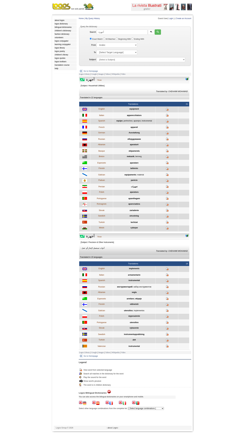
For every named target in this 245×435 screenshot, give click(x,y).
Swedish (101, 216)
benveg (138, 156)
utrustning (134, 216)
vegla (134, 292)
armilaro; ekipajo (134, 299)
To (95, 52)
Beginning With (123, 39)
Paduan (101, 180)
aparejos (137, 121)
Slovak (101, 210)
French (102, 127)
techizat (134, 222)
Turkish (102, 222)
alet (134, 340)
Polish (101, 192)
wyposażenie (134, 316)
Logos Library (84, 74)
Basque (101, 151)
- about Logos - (112, 428)
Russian (101, 139)
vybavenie (134, 328)
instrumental (147, 121)
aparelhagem (134, 198)
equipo (119, 121)
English (102, 109)
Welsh (101, 228)
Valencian (102, 346)
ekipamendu (134, 151)
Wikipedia (116, 74)
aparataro (134, 163)
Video (123, 74)
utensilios (128, 310)
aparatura (134, 192)
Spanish (101, 121)
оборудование (134, 139)
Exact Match (96, 39)
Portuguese (101, 198)
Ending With (137, 39)
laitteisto (134, 168)
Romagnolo (101, 204)
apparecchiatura (134, 115)
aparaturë (134, 144)
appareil (134, 127)
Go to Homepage (91, 71)
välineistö (134, 304)
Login (171, 18)
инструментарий (124, 287)
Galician (101, 175)
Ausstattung (134, 133)
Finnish (102, 168)
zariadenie (134, 210)
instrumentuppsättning (134, 334)
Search (93, 32)
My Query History (92, 18)
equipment (134, 109)
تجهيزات (134, 187)
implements (134, 268)
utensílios (134, 322)
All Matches (109, 39)
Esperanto (101, 163)
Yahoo (107, 74)
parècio (134, 180)
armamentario (134, 275)
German (101, 133)
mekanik (130, 156)
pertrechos (128, 121)
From (93, 45)
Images (101, 74)
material (140, 175)
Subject (92, 59)
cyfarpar (134, 228)
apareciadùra (134, 204)
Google (94, 74)
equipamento (130, 175)
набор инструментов (142, 287)
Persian (101, 187)
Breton (101, 156)
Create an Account (183, 18)
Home (81, 18)
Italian (101, 115)
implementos (139, 310)
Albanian (101, 144)
